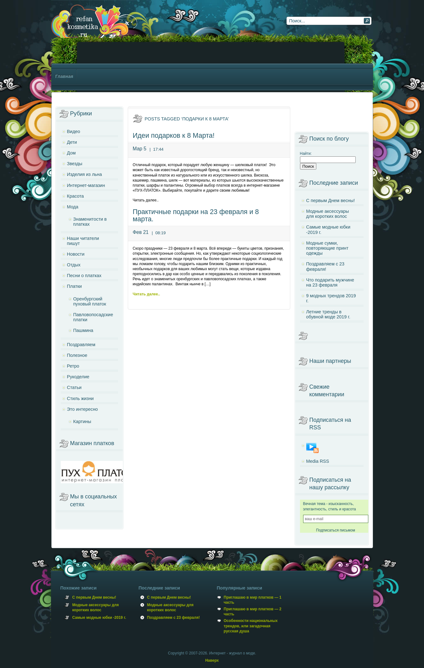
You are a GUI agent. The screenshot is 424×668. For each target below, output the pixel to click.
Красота (75, 196)
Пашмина (83, 330)
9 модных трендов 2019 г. (331, 298)
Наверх (212, 660)
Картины (82, 421)
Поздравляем (81, 344)
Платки (74, 286)
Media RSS (317, 461)
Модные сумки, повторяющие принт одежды (327, 248)
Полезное (77, 355)
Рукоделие (78, 376)
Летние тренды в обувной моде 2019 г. (328, 314)
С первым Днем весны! (330, 200)
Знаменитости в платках (90, 222)
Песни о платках (84, 275)
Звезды (74, 163)
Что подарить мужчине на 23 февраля (330, 282)
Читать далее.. (146, 294)
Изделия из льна (84, 174)
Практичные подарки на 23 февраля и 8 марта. (196, 215)
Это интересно (82, 409)
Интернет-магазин (86, 185)
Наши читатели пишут (83, 241)
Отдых (74, 264)
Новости (76, 254)
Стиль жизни (80, 398)
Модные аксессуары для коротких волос (327, 214)
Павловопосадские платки (93, 317)
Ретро (73, 366)
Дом (71, 152)
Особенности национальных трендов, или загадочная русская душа (251, 626)
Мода (72, 206)
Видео (73, 131)
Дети (72, 142)
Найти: (306, 153)
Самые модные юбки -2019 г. (328, 229)
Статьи (74, 387)
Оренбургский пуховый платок (89, 301)
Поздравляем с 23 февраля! (325, 266)
